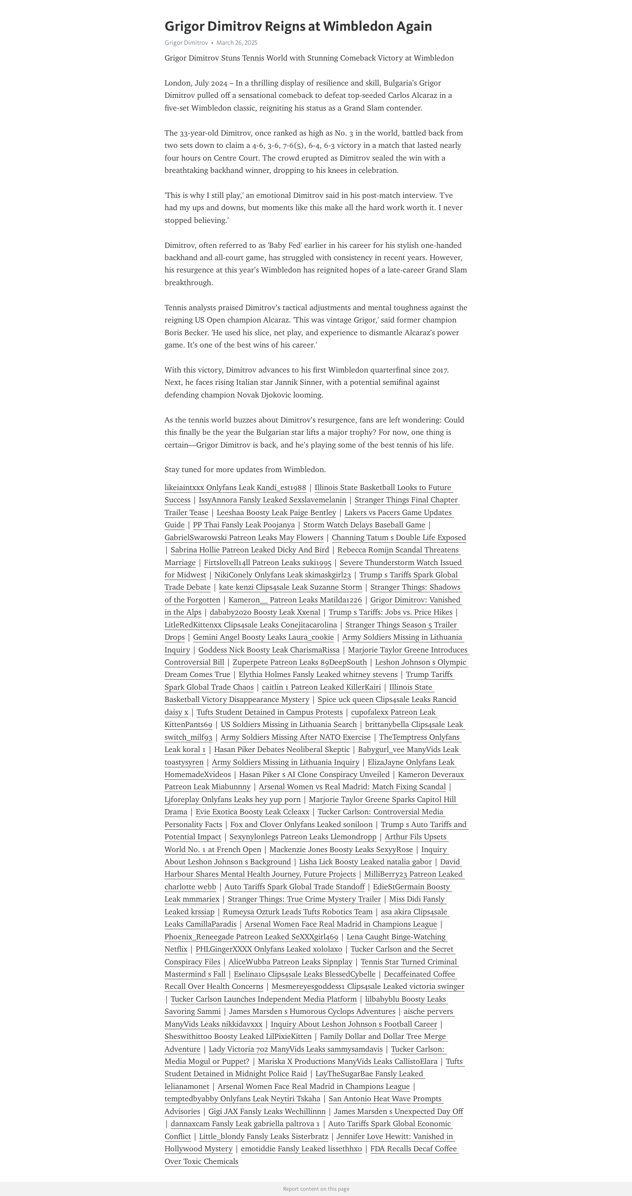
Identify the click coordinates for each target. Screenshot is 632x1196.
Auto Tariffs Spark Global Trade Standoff (295, 887)
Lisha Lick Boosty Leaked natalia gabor (365, 862)
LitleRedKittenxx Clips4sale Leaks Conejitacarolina (251, 625)
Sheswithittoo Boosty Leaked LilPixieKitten (238, 1036)
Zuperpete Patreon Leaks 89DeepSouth (300, 662)
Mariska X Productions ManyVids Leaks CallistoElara (348, 1061)
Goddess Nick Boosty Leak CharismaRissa (269, 650)
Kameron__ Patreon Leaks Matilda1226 (295, 600)
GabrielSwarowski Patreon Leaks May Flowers (244, 537)
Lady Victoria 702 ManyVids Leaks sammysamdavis (296, 1049)
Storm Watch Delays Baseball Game (364, 525)
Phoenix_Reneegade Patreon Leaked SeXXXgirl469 (251, 937)
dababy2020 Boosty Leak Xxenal (265, 612)
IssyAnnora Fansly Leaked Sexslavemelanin (272, 500)
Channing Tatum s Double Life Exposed (399, 537)
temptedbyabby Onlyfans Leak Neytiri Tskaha (242, 1098)
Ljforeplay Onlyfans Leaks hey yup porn (233, 799)
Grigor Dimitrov (186, 43)
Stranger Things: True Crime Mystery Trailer (304, 899)
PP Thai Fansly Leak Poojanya (244, 525)
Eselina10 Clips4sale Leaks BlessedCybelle (305, 974)
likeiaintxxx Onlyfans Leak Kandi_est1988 (235, 487)
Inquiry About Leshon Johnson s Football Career (354, 1024)
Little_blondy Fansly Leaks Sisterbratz (263, 1136)
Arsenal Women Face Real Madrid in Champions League (341, 924)
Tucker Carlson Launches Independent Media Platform (264, 999)
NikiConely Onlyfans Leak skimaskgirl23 (283, 575)
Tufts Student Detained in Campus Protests (270, 712)
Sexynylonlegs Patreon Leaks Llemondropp (303, 836)
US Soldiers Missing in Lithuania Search (289, 724)
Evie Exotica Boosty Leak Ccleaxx (252, 811)
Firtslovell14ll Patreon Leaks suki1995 (267, 562)
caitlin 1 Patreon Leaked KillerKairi (321, 687)
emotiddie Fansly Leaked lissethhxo (301, 1148)
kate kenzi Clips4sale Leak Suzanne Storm (290, 587)
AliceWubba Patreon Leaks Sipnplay (290, 962)
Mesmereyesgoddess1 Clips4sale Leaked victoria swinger (368, 986)
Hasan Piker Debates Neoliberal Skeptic (282, 749)
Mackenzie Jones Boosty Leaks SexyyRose (341, 849)
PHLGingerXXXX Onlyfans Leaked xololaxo (269, 949)
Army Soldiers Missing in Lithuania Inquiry (285, 762)
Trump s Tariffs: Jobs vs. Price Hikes (390, 612)
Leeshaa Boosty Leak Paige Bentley (276, 512)
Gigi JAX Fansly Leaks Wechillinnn (267, 1111)
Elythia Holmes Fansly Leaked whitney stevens (318, 674)
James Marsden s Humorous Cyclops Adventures (312, 1011)
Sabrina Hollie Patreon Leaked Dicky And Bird (250, 550)
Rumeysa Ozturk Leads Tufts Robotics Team (298, 912)
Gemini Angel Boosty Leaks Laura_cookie (263, 637)
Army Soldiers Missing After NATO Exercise (296, 737)
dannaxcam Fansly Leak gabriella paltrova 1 (245, 1123)
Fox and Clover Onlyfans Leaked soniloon (301, 824)
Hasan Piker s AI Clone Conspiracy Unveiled (314, 774)
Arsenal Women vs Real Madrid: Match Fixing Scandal (352, 786)
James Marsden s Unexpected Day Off (398, 1111)
